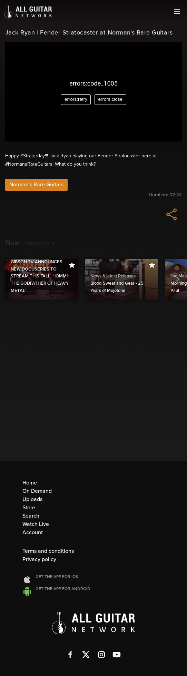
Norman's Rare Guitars (36, 184)
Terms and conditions (48, 551)
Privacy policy (39, 559)
